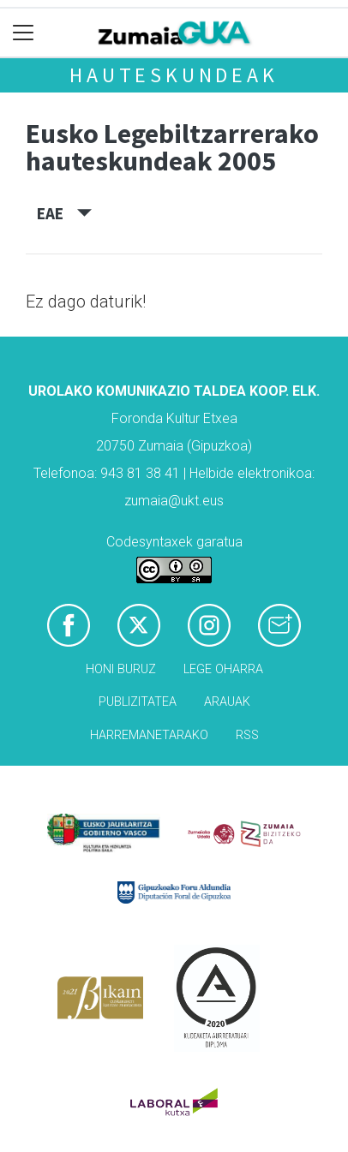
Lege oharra (223, 669)
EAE (64, 213)
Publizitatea (138, 702)
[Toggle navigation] (23, 33)
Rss (247, 735)
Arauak (227, 702)
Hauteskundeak (173, 75)
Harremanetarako (149, 735)
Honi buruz (121, 669)
